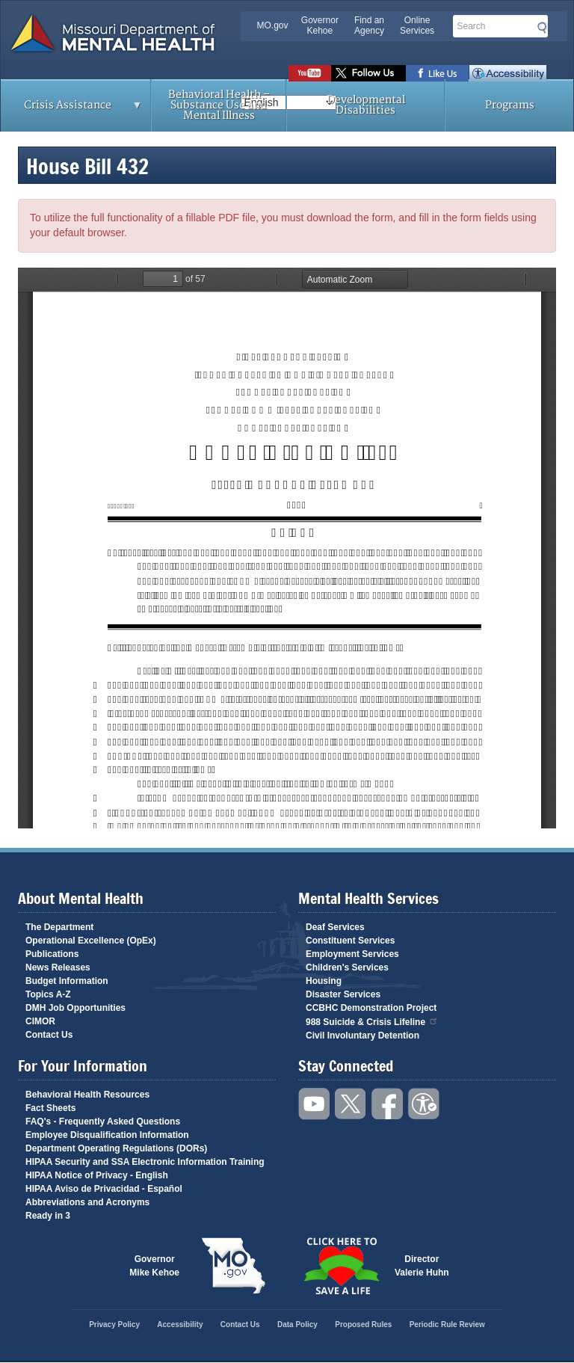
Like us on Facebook (437, 73)
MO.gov (272, 25)
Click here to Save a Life (341, 1265)
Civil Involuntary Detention (362, 1035)
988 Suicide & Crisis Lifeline (372, 1021)
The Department (59, 927)
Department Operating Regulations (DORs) (116, 1148)
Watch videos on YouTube (309, 73)
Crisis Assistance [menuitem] (72, 110)
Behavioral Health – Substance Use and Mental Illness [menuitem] (219, 105)
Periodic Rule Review (447, 1324)
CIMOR (40, 1021)
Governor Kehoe (320, 25)
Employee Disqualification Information (107, 1135)
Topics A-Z (48, 994)
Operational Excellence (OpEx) (90, 940)
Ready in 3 (47, 1215)
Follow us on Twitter (368, 73)
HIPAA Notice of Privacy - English (96, 1175)
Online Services (417, 25)
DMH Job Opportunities (75, 1008)
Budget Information (66, 981)
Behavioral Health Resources (87, 1094)
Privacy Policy (114, 1324)
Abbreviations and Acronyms (87, 1202)
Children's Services (347, 967)
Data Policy (297, 1324)
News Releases (57, 967)
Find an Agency (369, 25)
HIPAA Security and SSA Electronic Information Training (145, 1162)
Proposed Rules (363, 1324)
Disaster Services (343, 994)
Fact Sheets (50, 1108)
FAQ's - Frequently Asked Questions (102, 1121)
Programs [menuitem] (509, 105)
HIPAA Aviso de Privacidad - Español (103, 1189)
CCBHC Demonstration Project (371, 1008)
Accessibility (507, 73)
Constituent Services (350, 940)
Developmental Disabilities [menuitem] (366, 105)
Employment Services (352, 954)
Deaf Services (335, 927)
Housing (324, 981)
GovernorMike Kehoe (154, 1266)
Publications (51, 954)
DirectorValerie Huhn (422, 1266)
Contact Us (48, 1035)
